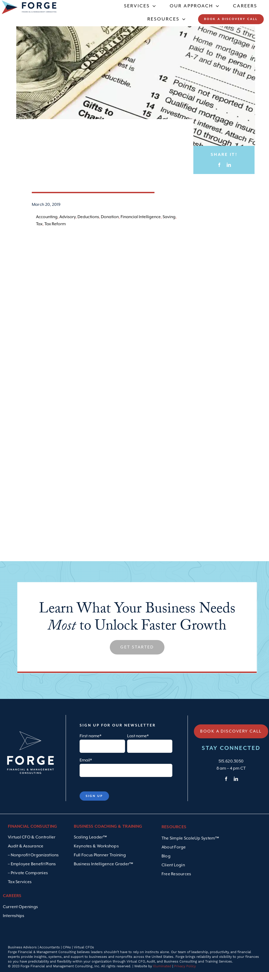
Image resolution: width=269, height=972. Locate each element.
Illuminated (162, 966)
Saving (169, 216)
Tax (39, 224)
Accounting (47, 216)
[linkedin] (236, 779)
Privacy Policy (185, 966)
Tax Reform (55, 224)
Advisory (67, 216)
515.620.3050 (231, 761)
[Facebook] (219, 164)
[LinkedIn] (229, 164)
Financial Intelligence (141, 216)
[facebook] (226, 779)
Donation (110, 216)
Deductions (88, 216)
